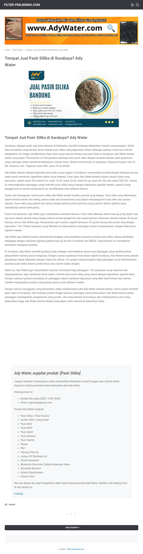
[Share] (10, 504)
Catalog (18, 493)
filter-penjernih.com (23, 5)
